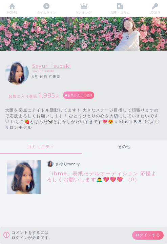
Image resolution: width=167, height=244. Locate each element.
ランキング (83, 12)
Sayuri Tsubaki (51, 66)
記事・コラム (120, 12)
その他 (124, 146)
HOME (12, 12)
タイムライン (46, 12)
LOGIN (154, 12)
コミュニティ (40, 146)
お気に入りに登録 (80, 95)
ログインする (147, 234)
